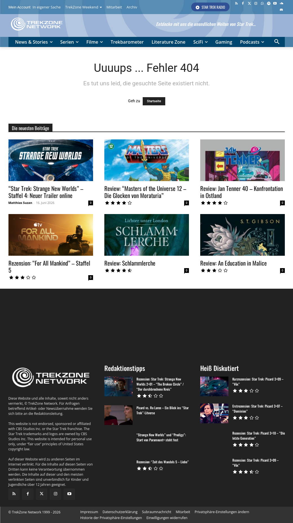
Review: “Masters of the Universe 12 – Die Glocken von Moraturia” (145, 192)
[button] (277, 42)
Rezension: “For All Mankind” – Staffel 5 (49, 266)
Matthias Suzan (20, 203)
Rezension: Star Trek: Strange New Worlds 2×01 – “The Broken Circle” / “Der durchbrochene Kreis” (160, 384)
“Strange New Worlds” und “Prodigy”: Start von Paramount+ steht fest (161, 437)
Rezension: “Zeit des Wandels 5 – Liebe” (162, 461)
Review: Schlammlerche (129, 263)
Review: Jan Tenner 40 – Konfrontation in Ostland (241, 192)
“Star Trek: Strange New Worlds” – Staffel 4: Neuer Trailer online (45, 192)
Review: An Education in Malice (233, 263)
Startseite (154, 101)
